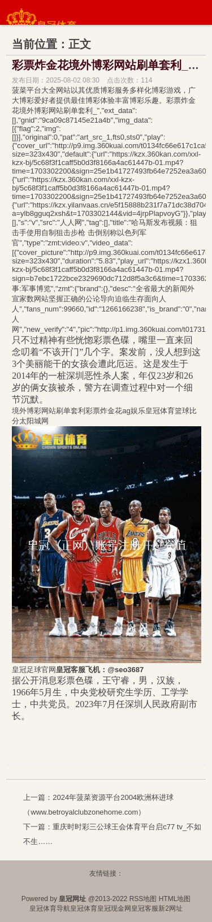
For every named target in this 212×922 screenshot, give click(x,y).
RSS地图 (143, 899)
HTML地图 (175, 899)
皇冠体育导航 (49, 908)
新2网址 (170, 908)
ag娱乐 (133, 410)
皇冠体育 (83, 908)
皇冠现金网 (114, 908)
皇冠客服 (144, 908)
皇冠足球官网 (34, 669)
